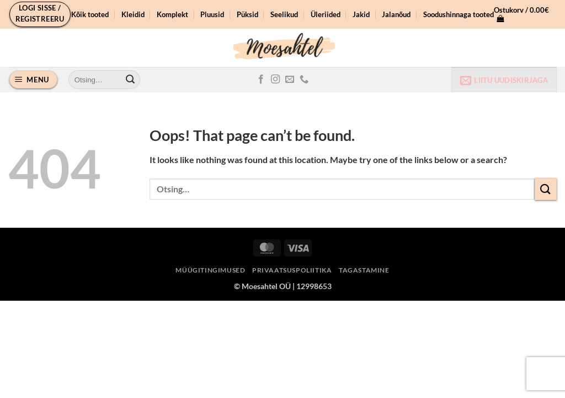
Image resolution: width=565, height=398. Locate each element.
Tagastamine (364, 270)
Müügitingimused (210, 270)
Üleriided (325, 14)
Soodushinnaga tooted (458, 14)
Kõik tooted (90, 14)
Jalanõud (396, 14)
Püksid (247, 14)
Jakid (361, 14)
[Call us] (304, 80)
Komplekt (172, 14)
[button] (40, 15)
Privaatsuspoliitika (292, 270)
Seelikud (284, 14)
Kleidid (133, 14)
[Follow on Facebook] (261, 80)
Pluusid (212, 14)
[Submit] (130, 79)
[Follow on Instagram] (275, 80)
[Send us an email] (289, 80)
